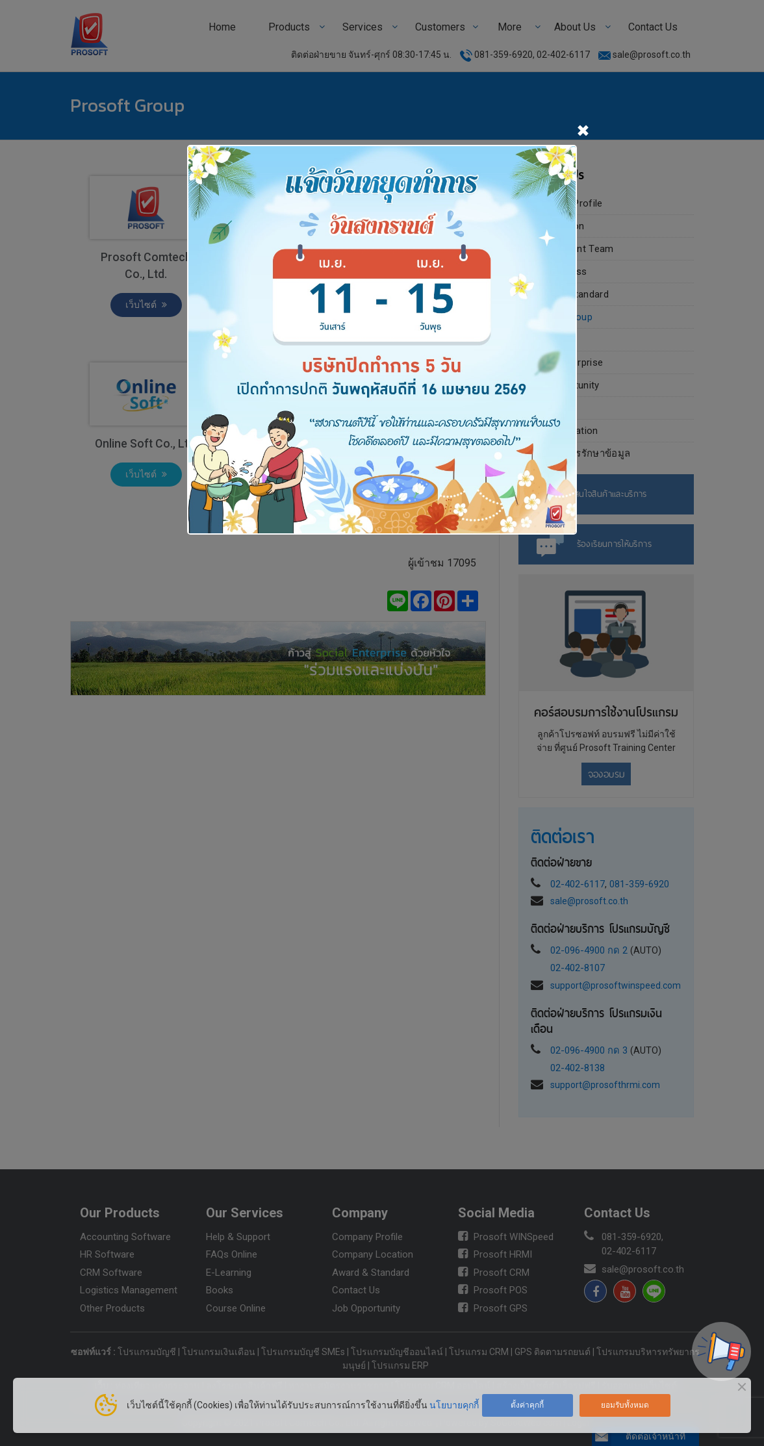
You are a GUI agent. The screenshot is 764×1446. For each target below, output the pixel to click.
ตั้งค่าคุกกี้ (527, 1405)
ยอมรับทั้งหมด (625, 1405)
